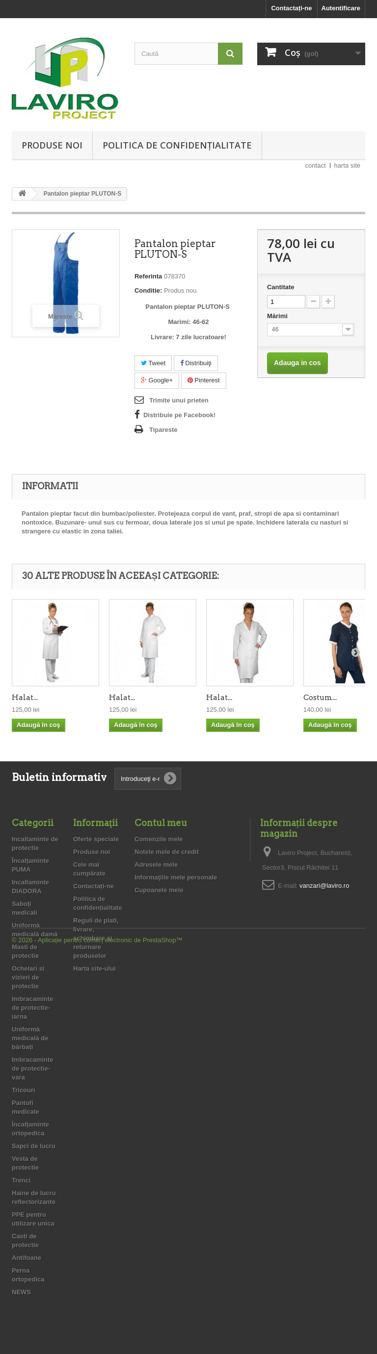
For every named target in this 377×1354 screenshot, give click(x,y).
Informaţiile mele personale (176, 877)
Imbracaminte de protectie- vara (33, 1068)
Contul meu (161, 823)
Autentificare (341, 8)
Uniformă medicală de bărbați (30, 1038)
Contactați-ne (291, 8)
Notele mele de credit (167, 851)
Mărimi (278, 316)
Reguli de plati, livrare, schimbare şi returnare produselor (95, 938)
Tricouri (23, 1090)
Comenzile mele (159, 839)
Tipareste (163, 429)
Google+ (157, 380)
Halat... (25, 697)
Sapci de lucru (33, 1146)
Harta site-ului (94, 968)
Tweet (153, 363)
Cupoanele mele (159, 890)
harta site (347, 165)
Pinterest (204, 380)
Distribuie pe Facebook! (179, 415)
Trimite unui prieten (179, 400)
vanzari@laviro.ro (324, 885)
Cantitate (281, 287)
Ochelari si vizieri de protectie (28, 977)
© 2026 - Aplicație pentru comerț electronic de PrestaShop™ (97, 1327)
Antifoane (26, 1257)
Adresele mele (156, 864)
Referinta (148, 276)
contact (315, 165)
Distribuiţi (196, 363)
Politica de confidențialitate (177, 145)
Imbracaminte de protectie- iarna (33, 1007)
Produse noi (52, 145)
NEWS (21, 1292)
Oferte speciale (96, 839)
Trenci (21, 1180)
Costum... (320, 697)
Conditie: (148, 290)
